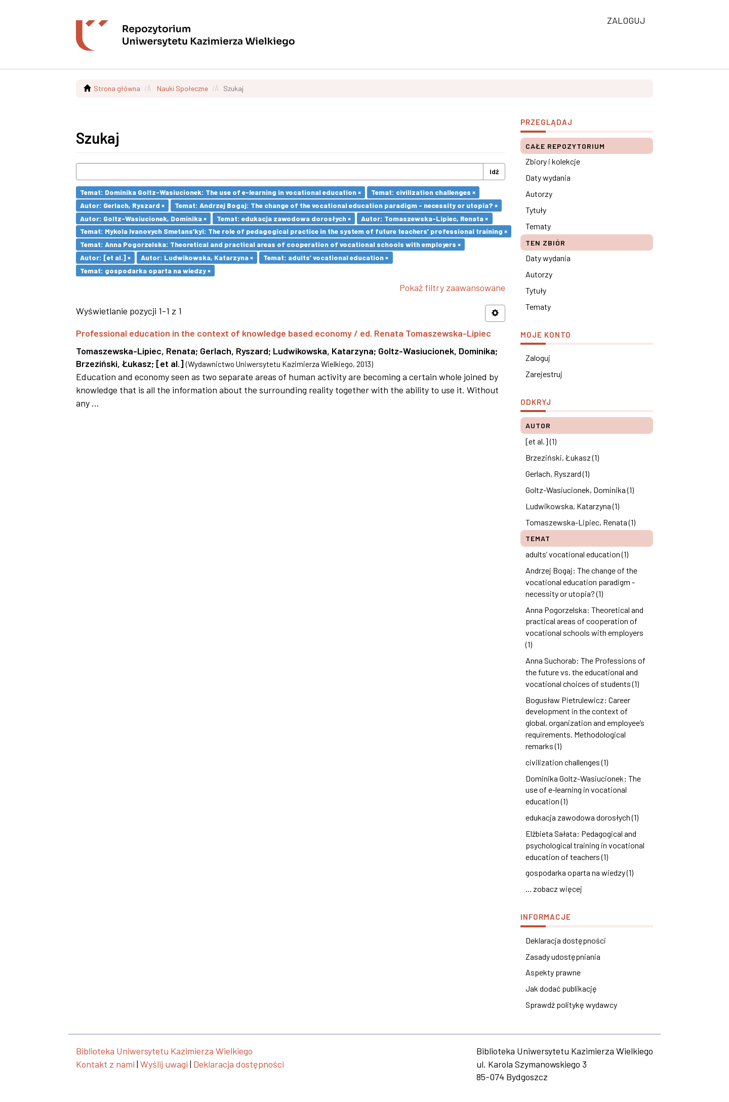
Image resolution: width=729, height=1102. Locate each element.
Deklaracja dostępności (565, 940)
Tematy (538, 226)
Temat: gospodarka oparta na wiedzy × (145, 270)
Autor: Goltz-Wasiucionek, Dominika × (143, 218)
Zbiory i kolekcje (552, 161)
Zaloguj (537, 357)
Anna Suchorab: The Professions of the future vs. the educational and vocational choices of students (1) (585, 672)
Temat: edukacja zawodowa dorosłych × (284, 218)
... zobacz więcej (553, 888)
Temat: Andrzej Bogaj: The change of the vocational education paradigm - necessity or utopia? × (336, 205)
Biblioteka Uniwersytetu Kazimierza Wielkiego (164, 1050)
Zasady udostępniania (562, 956)
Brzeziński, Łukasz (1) (562, 457)
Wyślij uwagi (164, 1064)
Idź (494, 171)
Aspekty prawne (553, 972)
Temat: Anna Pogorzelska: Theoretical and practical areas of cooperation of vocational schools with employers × (270, 244)
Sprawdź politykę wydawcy (571, 1004)
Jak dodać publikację (561, 988)
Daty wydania (548, 177)
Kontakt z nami (105, 1064)
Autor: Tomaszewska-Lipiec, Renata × (424, 218)
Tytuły (535, 210)
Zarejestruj (543, 374)
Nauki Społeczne (182, 88)
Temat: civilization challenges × (423, 192)
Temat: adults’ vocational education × (325, 257)
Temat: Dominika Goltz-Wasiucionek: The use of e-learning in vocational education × (220, 192)
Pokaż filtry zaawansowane (452, 287)
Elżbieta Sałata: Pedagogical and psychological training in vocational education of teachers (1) (584, 845)
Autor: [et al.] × (105, 257)
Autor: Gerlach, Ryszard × (122, 205)
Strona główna (117, 88)
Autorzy (538, 193)
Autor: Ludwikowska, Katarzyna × (197, 257)
